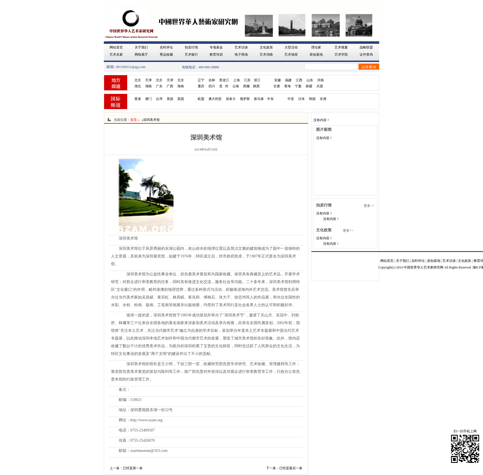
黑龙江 (224, 80)
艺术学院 (341, 54)
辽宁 (201, 80)
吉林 (211, 80)
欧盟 (201, 99)
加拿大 (231, 99)
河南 (320, 80)
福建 (288, 80)
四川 (211, 86)
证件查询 (366, 54)
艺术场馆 (291, 54)
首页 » (134, 120)
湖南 (148, 86)
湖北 (137, 86)
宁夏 (298, 86)
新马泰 (259, 99)
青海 (287, 86)
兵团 (319, 86)
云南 (235, 86)
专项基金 (216, 47)
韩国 (312, 99)
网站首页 (116, 47)
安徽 (277, 80)
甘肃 (276, 86)
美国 (170, 99)
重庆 (201, 86)
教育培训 (216, 54)
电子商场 (241, 54)
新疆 (309, 86)
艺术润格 (266, 54)
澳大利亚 (215, 99)
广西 (170, 86)
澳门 (148, 99)
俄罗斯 (245, 99)
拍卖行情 (191, 47)
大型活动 (291, 47)
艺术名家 (116, 54)
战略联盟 (366, 47)
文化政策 (266, 47)
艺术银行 (191, 54)
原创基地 (316, 54)
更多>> (369, 206)
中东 (270, 99)
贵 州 (223, 86)
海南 (180, 86)
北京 (137, 80)
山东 (309, 80)
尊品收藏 (166, 54)
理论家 (316, 47)
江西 (299, 80)
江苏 (247, 80)
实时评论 (166, 47)
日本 (301, 99)
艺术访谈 (241, 47)
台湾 (159, 99)
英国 (180, 99)
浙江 (257, 80)
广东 (159, 86)
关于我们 (141, 47)
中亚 (290, 99)
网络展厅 (141, 54)
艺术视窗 (341, 47)
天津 (148, 80)
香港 (137, 99)
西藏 (246, 86)
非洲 (323, 99)
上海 (236, 80)
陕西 (256, 86)
